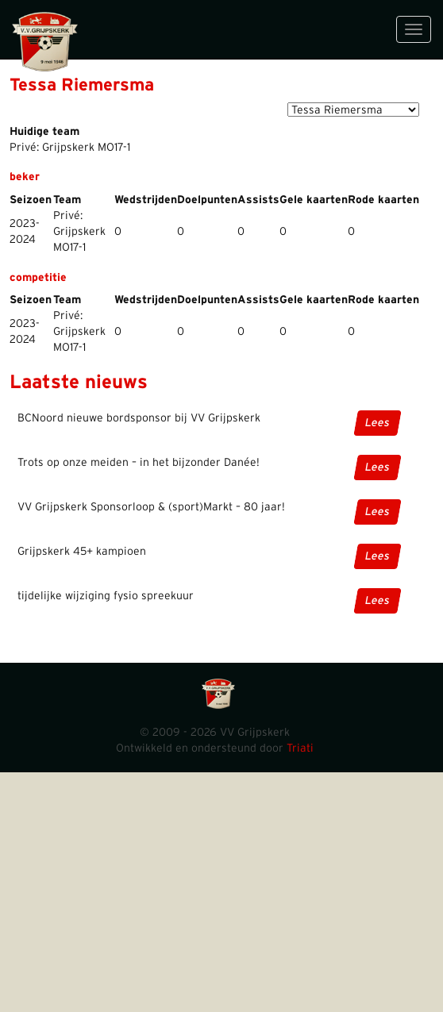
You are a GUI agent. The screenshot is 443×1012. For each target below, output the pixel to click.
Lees (377, 423)
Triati (300, 748)
